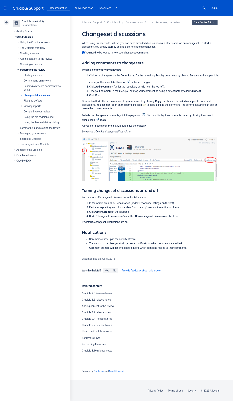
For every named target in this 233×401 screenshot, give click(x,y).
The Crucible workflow (32, 47)
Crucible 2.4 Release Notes (97, 318)
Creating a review (29, 53)
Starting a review (33, 75)
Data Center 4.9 (205, 22)
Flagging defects (33, 100)
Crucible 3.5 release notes (96, 299)
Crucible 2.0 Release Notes (97, 293)
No (114, 270)
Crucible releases (26, 155)
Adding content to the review (36, 58)
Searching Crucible (30, 138)
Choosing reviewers (31, 64)
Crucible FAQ (23, 160)
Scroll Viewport (116, 371)
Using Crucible (24, 36)
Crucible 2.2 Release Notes (97, 325)
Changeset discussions (37, 95)
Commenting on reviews (37, 80)
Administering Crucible (29, 149)
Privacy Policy (155, 390)
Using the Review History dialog (41, 122)
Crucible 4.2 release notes (96, 312)
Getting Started (24, 31)
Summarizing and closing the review (40, 127)
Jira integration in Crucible (34, 144)
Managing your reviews (33, 133)
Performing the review (32, 69)
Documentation (58, 8)
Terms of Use (175, 390)
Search (204, 8)
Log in (214, 8)
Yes (107, 270)
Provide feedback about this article (141, 270)
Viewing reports (32, 106)
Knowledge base (84, 8)
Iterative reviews (91, 337)
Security (191, 390)
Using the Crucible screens (35, 42)
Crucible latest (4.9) (33, 21)
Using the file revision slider (39, 117)
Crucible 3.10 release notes (97, 350)
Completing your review (37, 111)
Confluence (99, 371)
